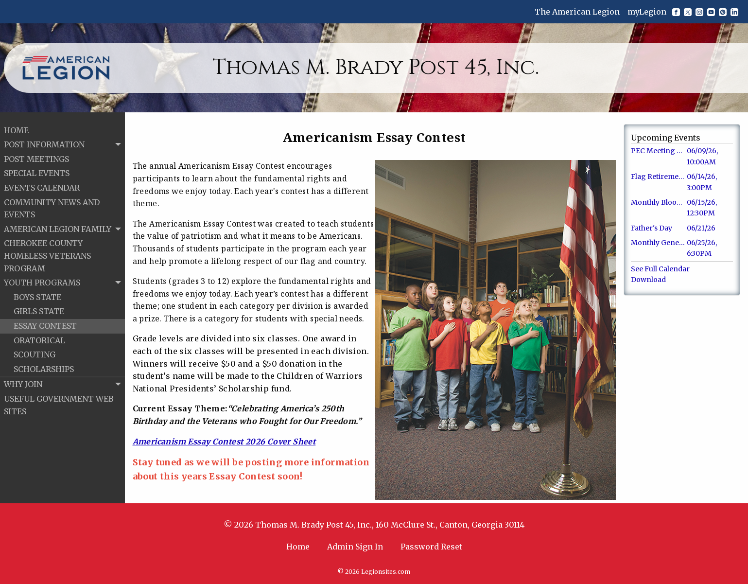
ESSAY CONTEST (45, 322)
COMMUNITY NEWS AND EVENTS (52, 205)
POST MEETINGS (36, 155)
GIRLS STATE (39, 308)
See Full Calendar (660, 269)
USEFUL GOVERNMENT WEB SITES (59, 401)
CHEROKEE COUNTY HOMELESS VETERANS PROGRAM (47, 252)
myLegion (646, 12)
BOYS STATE (37, 294)
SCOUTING (34, 351)
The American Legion (577, 12)
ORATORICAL (39, 337)
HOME (16, 127)
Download (648, 279)
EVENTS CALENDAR (42, 184)
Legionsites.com (385, 571)
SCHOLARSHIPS (44, 366)
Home (298, 546)
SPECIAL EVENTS (37, 170)
